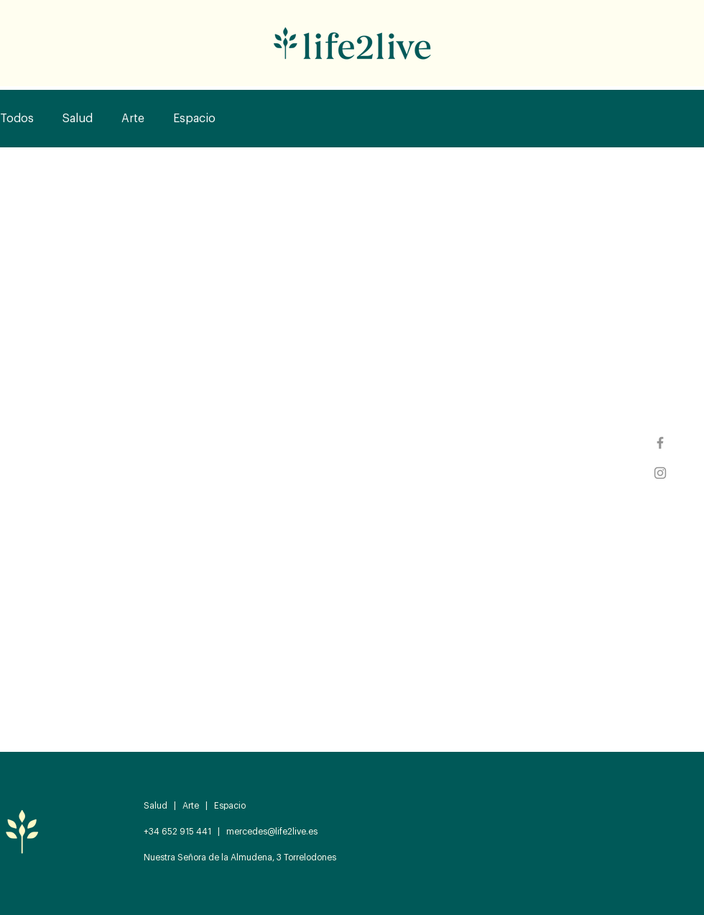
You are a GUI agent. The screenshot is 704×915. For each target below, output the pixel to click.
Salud (77, 118)
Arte (132, 118)
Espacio (194, 118)
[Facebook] (660, 443)
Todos (17, 118)
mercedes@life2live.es (272, 831)
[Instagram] (660, 473)
